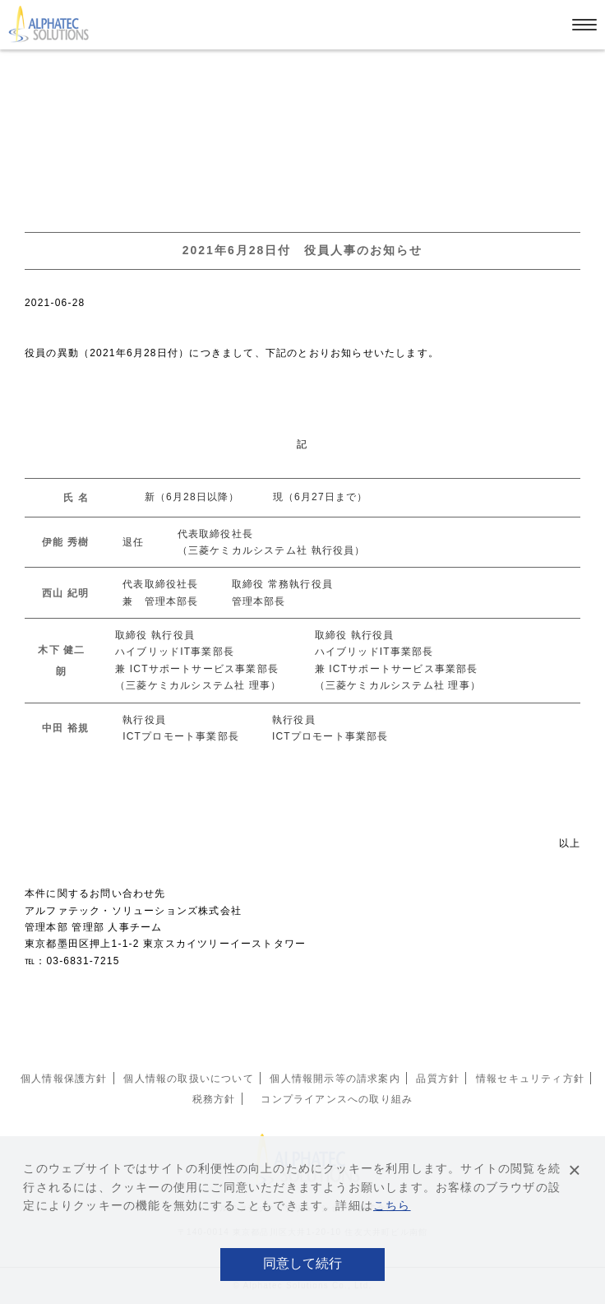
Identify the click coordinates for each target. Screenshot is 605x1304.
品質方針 (438, 1078)
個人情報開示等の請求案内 (334, 1078)
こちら (392, 1205)
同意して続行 (302, 1263)
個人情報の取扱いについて (188, 1078)
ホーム (23, 62)
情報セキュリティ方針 (530, 1078)
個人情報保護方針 (64, 1078)
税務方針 (214, 1099)
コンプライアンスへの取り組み (337, 1099)
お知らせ (74, 62)
